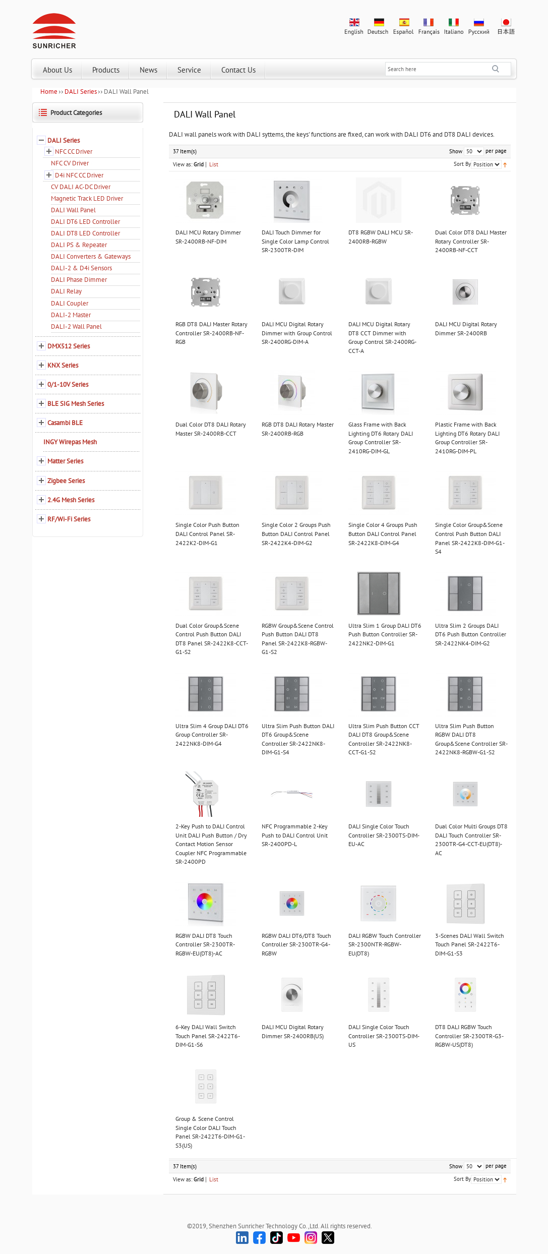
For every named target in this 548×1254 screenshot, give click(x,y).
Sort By (462, 163)
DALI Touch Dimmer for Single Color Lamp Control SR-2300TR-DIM (295, 241)
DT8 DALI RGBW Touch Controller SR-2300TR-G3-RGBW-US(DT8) (469, 1035)
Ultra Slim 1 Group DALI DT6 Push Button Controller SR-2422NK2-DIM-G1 (384, 634)
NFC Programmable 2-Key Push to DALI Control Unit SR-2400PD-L (295, 835)
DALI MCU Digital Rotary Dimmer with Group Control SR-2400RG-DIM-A (297, 332)
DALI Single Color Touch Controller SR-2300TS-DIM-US (383, 1035)
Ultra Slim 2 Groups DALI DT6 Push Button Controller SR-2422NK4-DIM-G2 (470, 634)
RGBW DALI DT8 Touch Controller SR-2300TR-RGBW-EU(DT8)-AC (205, 944)
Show (455, 151)
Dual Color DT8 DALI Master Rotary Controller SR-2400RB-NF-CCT (471, 241)
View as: (182, 164)
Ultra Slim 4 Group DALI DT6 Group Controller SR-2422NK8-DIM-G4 (212, 734)
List (213, 164)
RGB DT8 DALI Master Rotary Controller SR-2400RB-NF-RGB (211, 332)
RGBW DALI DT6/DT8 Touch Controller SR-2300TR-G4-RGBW (296, 944)
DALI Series (81, 91)
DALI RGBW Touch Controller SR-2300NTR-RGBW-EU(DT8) (384, 944)
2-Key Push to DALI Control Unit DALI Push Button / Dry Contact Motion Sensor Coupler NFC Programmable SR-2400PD (211, 843)
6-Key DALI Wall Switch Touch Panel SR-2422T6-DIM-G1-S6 (207, 1035)
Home (48, 91)
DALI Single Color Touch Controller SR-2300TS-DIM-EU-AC (383, 835)
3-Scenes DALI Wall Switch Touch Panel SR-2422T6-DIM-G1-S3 (469, 944)
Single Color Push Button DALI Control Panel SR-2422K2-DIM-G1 (207, 533)
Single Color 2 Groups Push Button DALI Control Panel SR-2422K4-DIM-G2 (296, 533)
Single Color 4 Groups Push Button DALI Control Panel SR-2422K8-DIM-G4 (382, 533)
